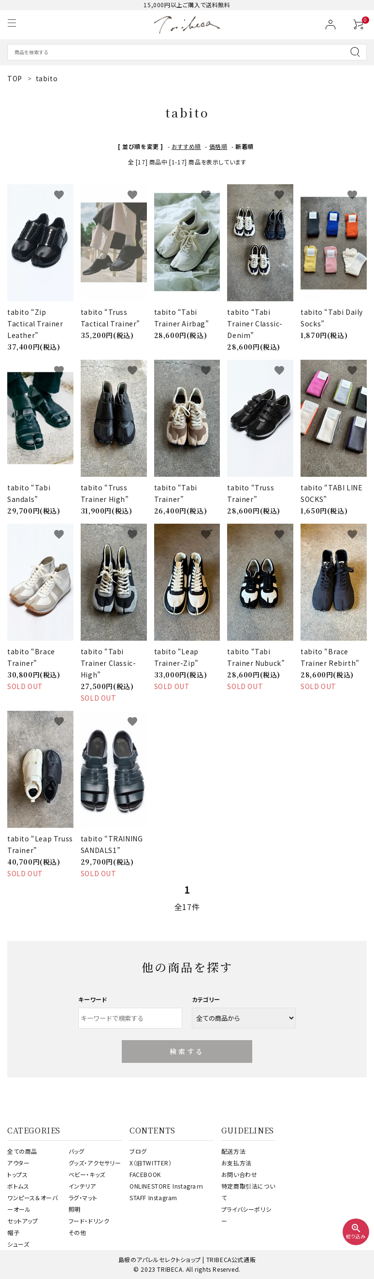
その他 (77, 1232)
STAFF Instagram (153, 1197)
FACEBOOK (145, 1174)
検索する (187, 1051)
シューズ (18, 1244)
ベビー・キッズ (87, 1174)
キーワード (92, 999)
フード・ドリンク (89, 1221)
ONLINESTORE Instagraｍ (166, 1186)
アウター (18, 1163)
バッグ (77, 1151)
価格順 (218, 146)
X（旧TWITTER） (150, 1163)
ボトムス (18, 1186)
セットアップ (22, 1221)
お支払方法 (236, 1163)
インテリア (82, 1186)
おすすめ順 (186, 146)
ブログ (138, 1151)
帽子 (13, 1232)
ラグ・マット (83, 1197)
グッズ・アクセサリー (95, 1163)
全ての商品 (22, 1151)
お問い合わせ (239, 1174)
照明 (75, 1209)
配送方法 (233, 1151)
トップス (17, 1174)
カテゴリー (206, 999)
